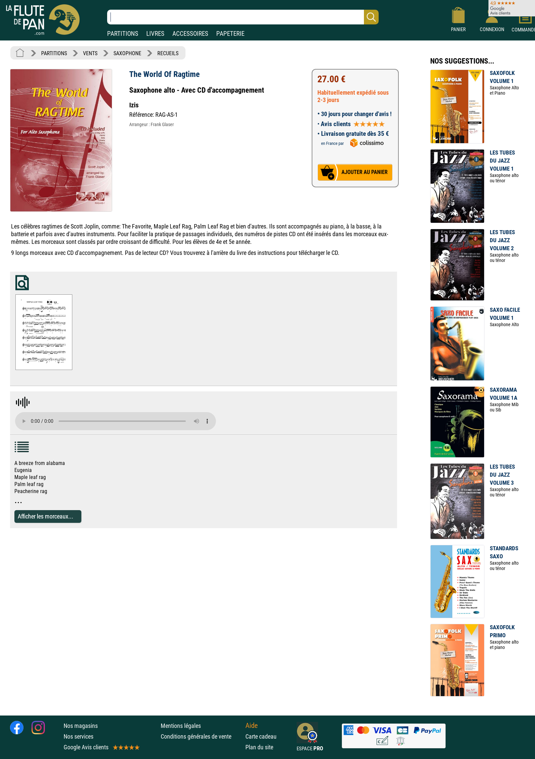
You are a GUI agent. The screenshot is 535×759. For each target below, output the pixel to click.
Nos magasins (81, 725)
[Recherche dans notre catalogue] (243, 17)
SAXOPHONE (127, 53)
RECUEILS (167, 53)
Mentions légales (181, 725)
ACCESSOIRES (190, 33)
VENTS (90, 53)
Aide (251, 726)
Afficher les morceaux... (45, 516)
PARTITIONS (122, 33)
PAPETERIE (230, 33)
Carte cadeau (261, 736)
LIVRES (155, 33)
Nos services (78, 736)
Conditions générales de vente (201, 736)
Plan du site (259, 747)
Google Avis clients (101, 747)
